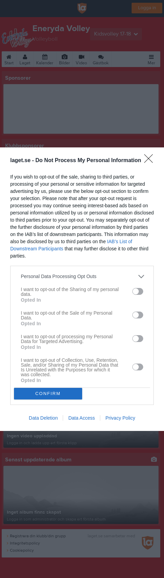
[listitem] (82, 276)
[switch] (137, 291)
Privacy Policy (120, 418)
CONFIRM (48, 393)
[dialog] (82, 289)
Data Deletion (43, 418)
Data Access (81, 418)
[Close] (150, 160)
